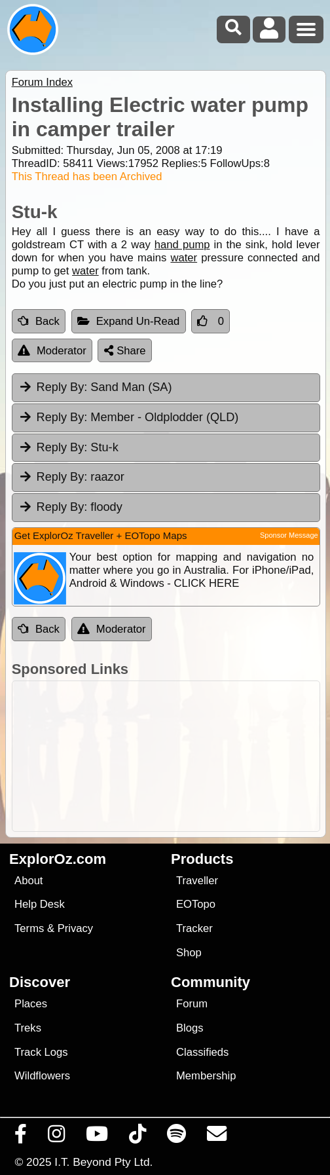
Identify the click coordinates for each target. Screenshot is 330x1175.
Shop (189, 952)
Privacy (76, 928)
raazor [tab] (71, 476)
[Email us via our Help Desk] (217, 1137)
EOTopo (195, 904)
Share (125, 351)
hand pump (182, 244)
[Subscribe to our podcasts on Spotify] (176, 1137)
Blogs (190, 1028)
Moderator (52, 351)
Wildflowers (42, 1076)
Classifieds (202, 1052)
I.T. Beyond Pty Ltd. (103, 1161)
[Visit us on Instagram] (56, 1137)
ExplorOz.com (57, 859)
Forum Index (42, 82)
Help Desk (39, 904)
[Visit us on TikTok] (137, 1137)
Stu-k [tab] (68, 447)
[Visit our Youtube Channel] (97, 1137)
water (183, 258)
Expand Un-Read (128, 321)
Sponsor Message (289, 535)
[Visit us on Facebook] (21, 1137)
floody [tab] (70, 506)
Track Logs (41, 1052)
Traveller (197, 880)
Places (30, 1004)
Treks (27, 1028)
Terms (29, 928)
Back (39, 321)
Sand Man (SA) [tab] (95, 387)
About (28, 880)
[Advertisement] (172, 756)
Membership (206, 1076)
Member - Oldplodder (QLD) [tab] (128, 417)
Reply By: (62, 387)
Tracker (194, 928)
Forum (192, 1004)
